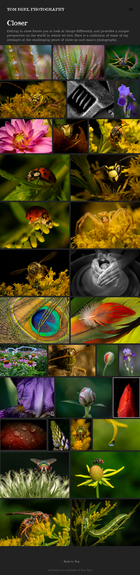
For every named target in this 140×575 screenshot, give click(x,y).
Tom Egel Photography (35, 9)
